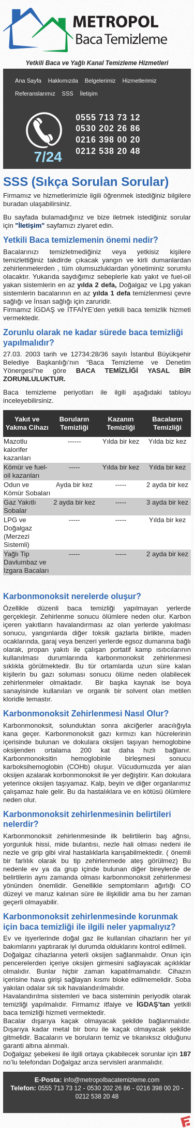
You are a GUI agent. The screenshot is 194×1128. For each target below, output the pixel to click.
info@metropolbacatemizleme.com (111, 1080)
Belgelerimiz (100, 80)
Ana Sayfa (28, 80)
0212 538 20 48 (108, 151)
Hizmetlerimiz (139, 80)
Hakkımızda (63, 80)
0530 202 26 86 (108, 128)
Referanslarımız (35, 93)
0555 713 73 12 (108, 117)
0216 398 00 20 (108, 139)
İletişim (88, 93)
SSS (67, 93)
